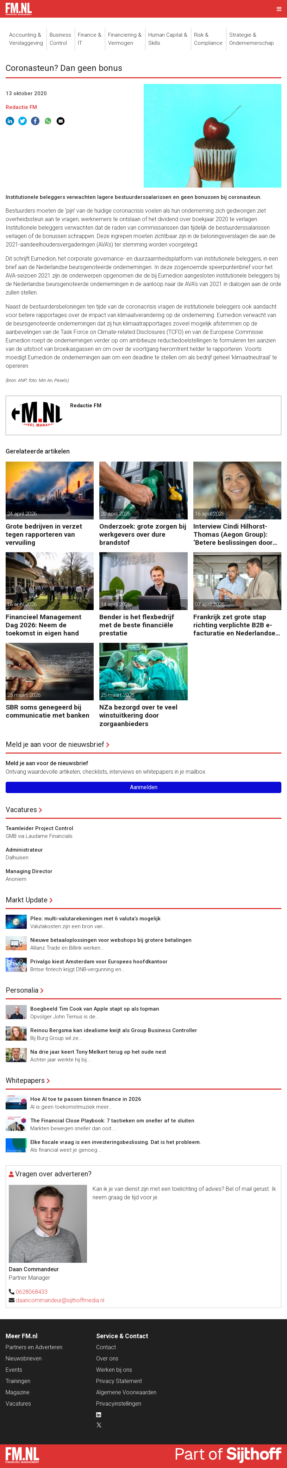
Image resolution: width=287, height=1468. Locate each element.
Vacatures (21, 809)
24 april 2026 (22, 514)
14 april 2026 (115, 604)
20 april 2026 (115, 514)
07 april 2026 (209, 604)
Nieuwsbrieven (24, 1358)
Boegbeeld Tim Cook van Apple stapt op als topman (94, 1009)
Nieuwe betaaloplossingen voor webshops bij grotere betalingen (111, 940)
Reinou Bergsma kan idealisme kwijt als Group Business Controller (113, 1030)
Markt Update (27, 900)
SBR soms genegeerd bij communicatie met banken (47, 711)
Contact (106, 1347)
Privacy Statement (119, 1381)
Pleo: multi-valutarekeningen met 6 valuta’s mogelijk (95, 918)
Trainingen (18, 1381)
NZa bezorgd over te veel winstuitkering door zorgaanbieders (138, 715)
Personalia (22, 990)
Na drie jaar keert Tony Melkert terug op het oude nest (98, 1052)
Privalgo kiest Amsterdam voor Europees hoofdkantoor (99, 961)
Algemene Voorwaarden (126, 1392)
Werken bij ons (114, 1369)
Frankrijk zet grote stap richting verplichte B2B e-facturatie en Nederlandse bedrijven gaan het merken (234, 625)
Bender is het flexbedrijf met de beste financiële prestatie (136, 625)
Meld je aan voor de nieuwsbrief (55, 744)
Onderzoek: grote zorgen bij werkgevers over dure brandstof (142, 534)
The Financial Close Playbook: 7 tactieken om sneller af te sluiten (112, 1120)
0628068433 (32, 1292)
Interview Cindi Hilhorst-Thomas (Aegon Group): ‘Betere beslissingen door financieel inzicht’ (233, 534)
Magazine (18, 1392)
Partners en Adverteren (34, 1347)
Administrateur (24, 850)
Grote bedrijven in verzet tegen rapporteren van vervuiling (44, 534)
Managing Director (29, 871)
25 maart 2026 (23, 695)
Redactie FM (21, 107)
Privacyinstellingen (118, 1403)
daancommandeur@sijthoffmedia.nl (60, 1300)
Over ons (107, 1358)
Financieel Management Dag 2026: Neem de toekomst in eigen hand (43, 625)
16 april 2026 (209, 514)
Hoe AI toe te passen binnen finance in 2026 (85, 1099)
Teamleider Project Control (39, 828)
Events (14, 1369)
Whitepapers (25, 1080)
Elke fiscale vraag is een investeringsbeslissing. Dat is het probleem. (115, 1142)
